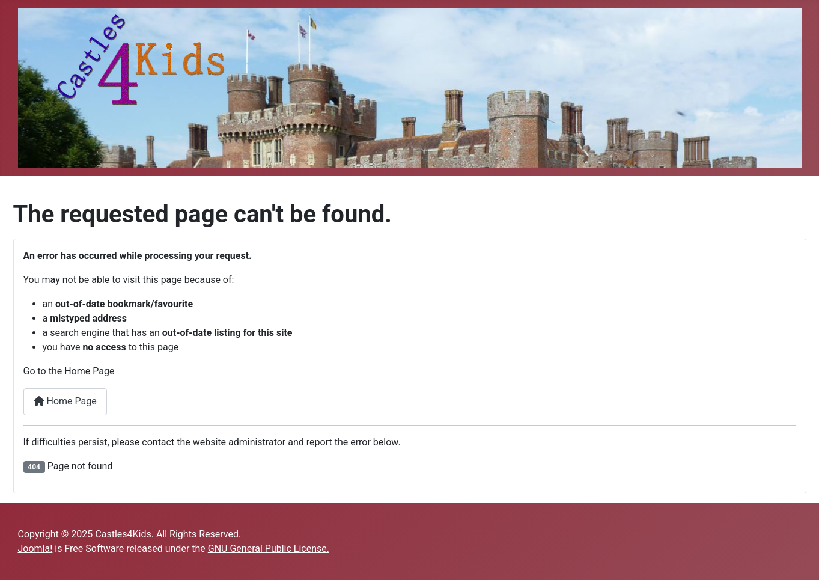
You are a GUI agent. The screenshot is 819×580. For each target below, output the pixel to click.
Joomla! (35, 548)
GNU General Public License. (268, 548)
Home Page (65, 401)
